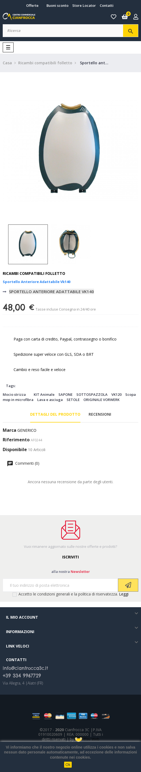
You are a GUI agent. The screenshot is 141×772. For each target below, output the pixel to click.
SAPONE (65, 394)
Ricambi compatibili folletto (34, 273)
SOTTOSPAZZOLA (92, 394)
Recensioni (100, 414)
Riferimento (16, 439)
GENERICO (26, 430)
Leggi (124, 594)
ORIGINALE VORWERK (101, 399)
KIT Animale (44, 394)
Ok (67, 764)
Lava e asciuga (50, 399)
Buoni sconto (57, 5)
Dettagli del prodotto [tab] (55, 414)
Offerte (32, 5)
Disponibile (15, 449)
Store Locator (84, 5)
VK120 (116, 394)
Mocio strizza (14, 394)
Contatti (107, 5)
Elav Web (87, 739)
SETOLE (73, 399)
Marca (9, 430)
